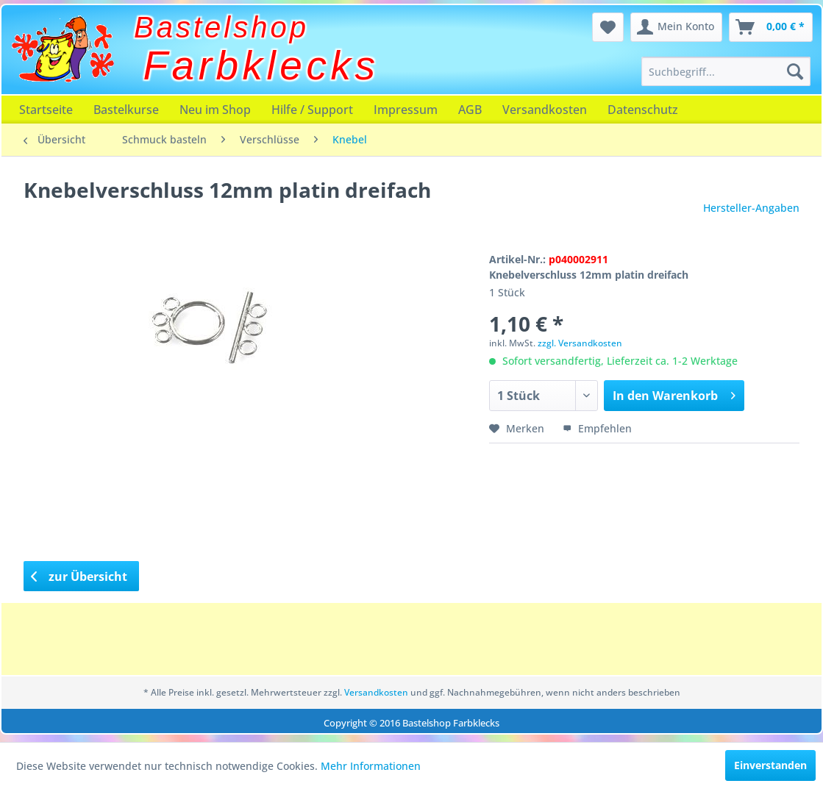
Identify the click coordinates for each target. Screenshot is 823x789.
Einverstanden (770, 765)
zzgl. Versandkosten (580, 343)
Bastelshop (221, 27)
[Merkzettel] (608, 27)
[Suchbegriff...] (725, 71)
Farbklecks (261, 65)
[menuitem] (725, 71)
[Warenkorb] (771, 27)
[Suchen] (795, 71)
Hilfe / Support (312, 109)
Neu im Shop (215, 109)
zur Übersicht (79, 576)
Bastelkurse (126, 109)
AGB (470, 109)
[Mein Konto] (676, 27)
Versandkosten (544, 109)
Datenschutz (643, 109)
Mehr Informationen (371, 766)
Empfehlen (597, 428)
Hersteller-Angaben (751, 208)
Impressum (406, 109)
